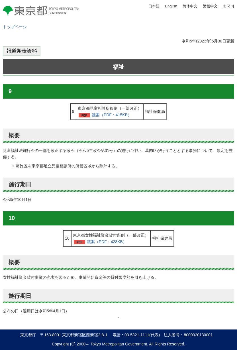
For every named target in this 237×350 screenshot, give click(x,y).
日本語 (154, 6)
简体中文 (190, 6)
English (171, 6)
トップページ (15, 27)
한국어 (228, 6)
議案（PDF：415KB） (112, 115)
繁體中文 (210, 6)
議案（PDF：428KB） (107, 241)
